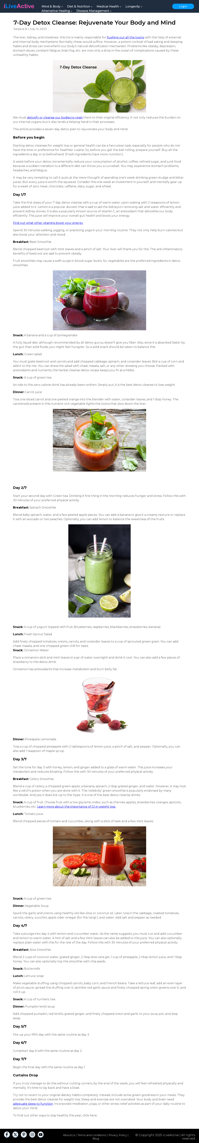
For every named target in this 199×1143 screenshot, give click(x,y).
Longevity (134, 6)
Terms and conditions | (92, 1135)
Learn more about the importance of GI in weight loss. (76, 806)
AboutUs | (70, 1135)
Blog (96, 1138)
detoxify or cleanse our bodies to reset (55, 117)
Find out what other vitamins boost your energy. (48, 223)
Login (183, 6)
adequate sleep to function (33, 1103)
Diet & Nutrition (80, 6)
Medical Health (109, 6)
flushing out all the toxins (125, 37)
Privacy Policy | (118, 1135)
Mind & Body (52, 6)
